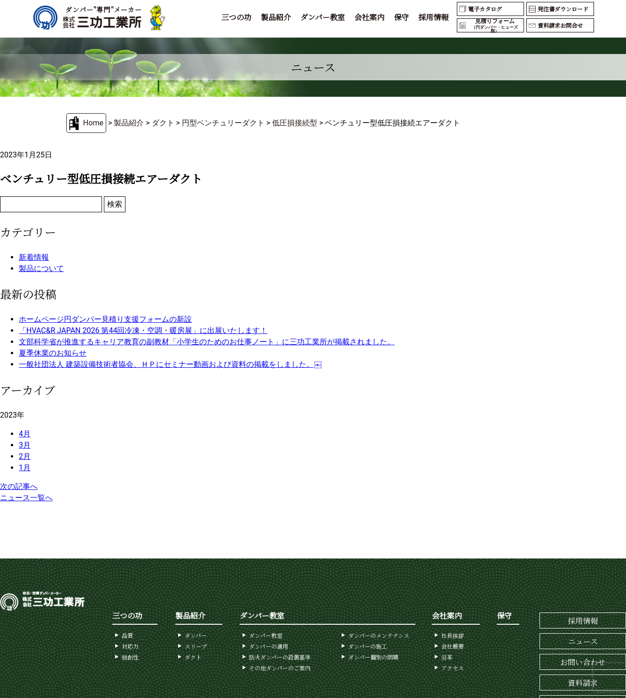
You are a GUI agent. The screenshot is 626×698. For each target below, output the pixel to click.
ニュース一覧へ (26, 497)
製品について (41, 268)
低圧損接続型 (294, 122)
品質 (127, 635)
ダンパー (196, 635)
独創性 (130, 657)
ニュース (583, 641)
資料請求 (583, 682)
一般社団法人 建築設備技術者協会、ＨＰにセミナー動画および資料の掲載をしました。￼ (170, 364)
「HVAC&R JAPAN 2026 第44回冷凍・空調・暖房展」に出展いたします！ (143, 330)
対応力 (130, 646)
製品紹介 (276, 17)
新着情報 (34, 257)
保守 (401, 17)
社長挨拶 (452, 635)
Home (93, 122)
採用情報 (433, 17)
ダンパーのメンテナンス (378, 635)
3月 (25, 445)
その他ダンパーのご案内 (280, 668)
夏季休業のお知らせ (52, 353)
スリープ (196, 646)
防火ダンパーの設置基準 (280, 657)
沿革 (447, 657)
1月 (25, 467)
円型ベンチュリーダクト (223, 122)
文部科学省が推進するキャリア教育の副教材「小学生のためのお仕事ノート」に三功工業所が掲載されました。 (207, 341)
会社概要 (452, 646)
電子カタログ (485, 9)
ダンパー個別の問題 (373, 657)
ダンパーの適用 (268, 646)
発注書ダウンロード (563, 9)
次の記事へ (19, 486)
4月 (25, 433)
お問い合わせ (582, 662)
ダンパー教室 (322, 17)
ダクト (163, 122)
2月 (25, 456)
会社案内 (369, 17)
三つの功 (236, 17)
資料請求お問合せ (560, 25)
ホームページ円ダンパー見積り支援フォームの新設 (105, 319)
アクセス (452, 668)
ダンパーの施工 (367, 646)
